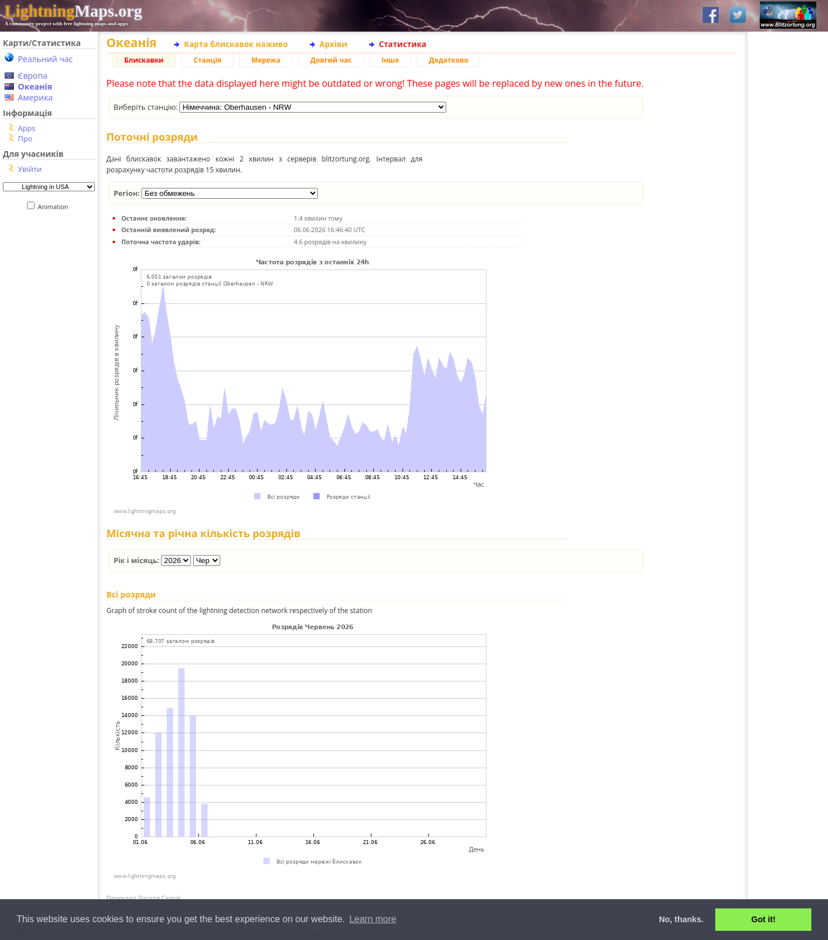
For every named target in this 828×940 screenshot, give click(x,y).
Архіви (333, 43)
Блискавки (144, 60)
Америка (35, 97)
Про (25, 138)
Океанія (35, 86)
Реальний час (45, 58)
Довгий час (331, 60)
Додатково (448, 60)
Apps (26, 128)
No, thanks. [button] (681, 919)
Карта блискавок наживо (236, 43)
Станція (208, 60)
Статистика (403, 43)
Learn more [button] (372, 919)
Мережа (266, 60)
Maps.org (73, 11)
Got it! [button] (764, 919)
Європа (33, 75)
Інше (390, 60)
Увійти (29, 169)
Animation (55, 206)
